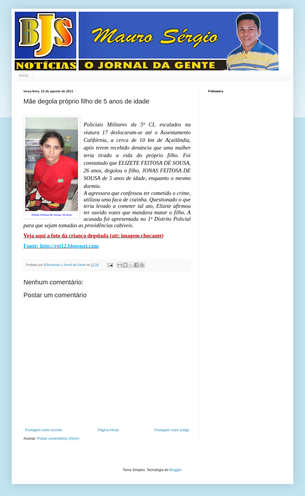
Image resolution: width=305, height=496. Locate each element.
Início (23, 75)
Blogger (176, 470)
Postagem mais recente (43, 430)
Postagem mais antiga (171, 430)
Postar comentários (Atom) (58, 438)
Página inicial (108, 430)
